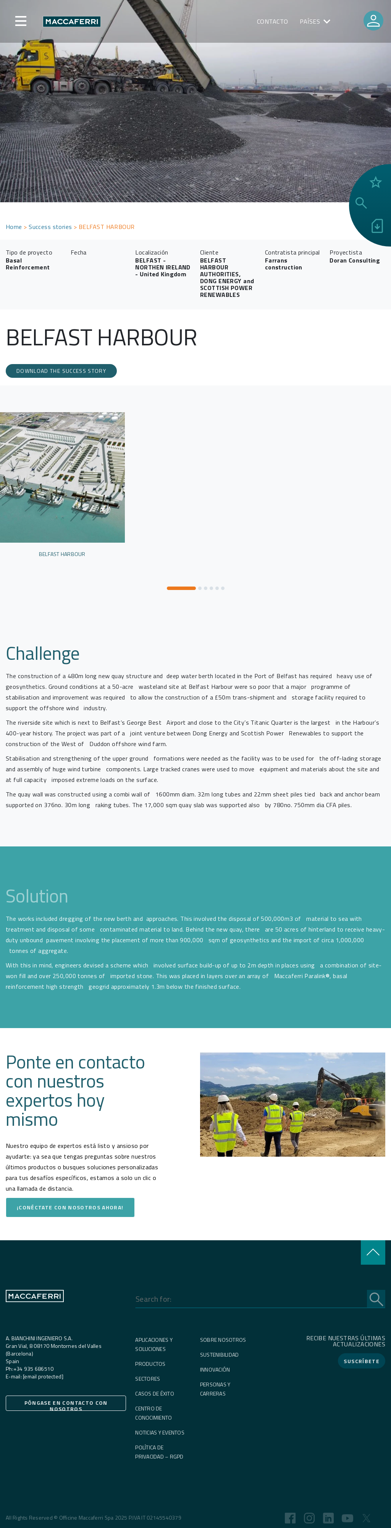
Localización (151, 252)
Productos (150, 1364)
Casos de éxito (154, 1393)
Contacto (272, 21)
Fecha (79, 252)
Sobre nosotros (223, 1340)
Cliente (209, 252)
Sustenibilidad (219, 1355)
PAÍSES (310, 21)
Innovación (215, 1369)
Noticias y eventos (159, 1432)
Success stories (50, 226)
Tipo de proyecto (29, 252)
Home (14, 226)
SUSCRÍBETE (362, 1361)
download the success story (61, 371)
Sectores (147, 1379)
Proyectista (346, 252)
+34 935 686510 (33, 1369)
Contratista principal (292, 252)
